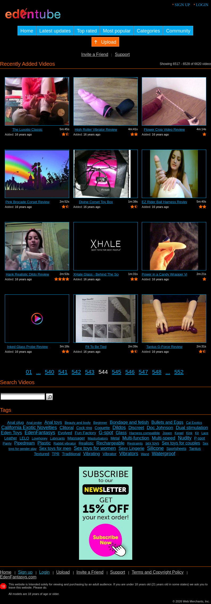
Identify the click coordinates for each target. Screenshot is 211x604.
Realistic (86, 443)
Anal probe (34, 423)
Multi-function (135, 438)
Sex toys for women (95, 448)
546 (130, 372)
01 (29, 372)
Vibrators (128, 453)
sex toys (152, 443)
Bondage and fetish (129, 422)
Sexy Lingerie (131, 448)
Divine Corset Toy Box (96, 202)
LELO (24, 438)
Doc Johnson (160, 427)
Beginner (100, 423)
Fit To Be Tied (95, 347)
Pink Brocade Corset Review (27, 202)
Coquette (102, 428)
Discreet (136, 427)
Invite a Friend (94, 54)
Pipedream (24, 443)
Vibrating (91, 453)
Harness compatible (144, 433)
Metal (114, 438)
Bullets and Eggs (167, 422)
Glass (121, 432)
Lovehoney (39, 438)
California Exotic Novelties (29, 427)
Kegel (179, 433)
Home (5, 572)
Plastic (44, 443)
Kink (189, 433)
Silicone (155, 448)
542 (76, 372)
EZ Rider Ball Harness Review (164, 202)
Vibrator (109, 453)
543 (89, 372)
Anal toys (53, 422)
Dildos (119, 427)
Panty (7, 443)
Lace (204, 433)
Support (122, 54)
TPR (55, 454)
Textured (41, 453)
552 (179, 372)
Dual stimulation (192, 427)
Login (202, 5)
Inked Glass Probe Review (27, 347)
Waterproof (163, 453)
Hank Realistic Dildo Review (27, 274)
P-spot (199, 438)
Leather (10, 438)
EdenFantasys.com (18, 577)
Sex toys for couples (181, 443)
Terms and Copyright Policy (158, 572)
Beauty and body (78, 423)
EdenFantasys (39, 432)
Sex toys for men (55, 448)
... (38, 372)
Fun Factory (85, 432)
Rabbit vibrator (64, 443)
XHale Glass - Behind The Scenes (96, 274)
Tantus (195, 448)
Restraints (135, 443)
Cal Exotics (194, 423)
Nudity (185, 438)
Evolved (65, 432)
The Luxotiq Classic (27, 130)
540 (49, 372)
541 (63, 372)
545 (116, 372)
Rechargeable (110, 443)
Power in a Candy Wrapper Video (164, 274)
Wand (145, 454)
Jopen (167, 433)
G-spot (106, 432)
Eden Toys (11, 432)
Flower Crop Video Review (164, 130)
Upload (63, 572)
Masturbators (98, 438)
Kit (197, 433)
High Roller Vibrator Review (96, 130)
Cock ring (84, 428)
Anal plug (15, 422)
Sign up (182, 5)
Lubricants (57, 438)
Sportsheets (176, 448)
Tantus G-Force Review (164, 347)
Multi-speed (163, 438)
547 (143, 372)
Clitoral (67, 427)
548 (157, 372)
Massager (76, 438)
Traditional (71, 453)
